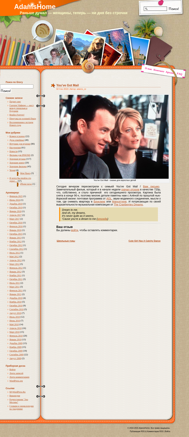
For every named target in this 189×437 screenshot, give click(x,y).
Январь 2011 (15, 294)
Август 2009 (15, 358)
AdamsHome (35, 7)
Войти (12, 369)
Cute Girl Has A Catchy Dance (145, 241)
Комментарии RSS (155, 431)
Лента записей (16, 373)
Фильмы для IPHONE (19, 155)
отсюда (102, 218)
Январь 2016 (15, 230)
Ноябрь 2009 (15, 347)
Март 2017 (14, 219)
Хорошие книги (16, 162)
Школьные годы (66, 241)
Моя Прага (25, 173)
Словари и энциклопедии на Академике (21, 407)
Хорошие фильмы (18, 166)
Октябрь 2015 (16, 234)
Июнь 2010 (14, 320)
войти (74, 230)
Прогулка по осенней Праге (22, 118)
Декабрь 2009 (15, 343)
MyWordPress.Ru (17, 392)
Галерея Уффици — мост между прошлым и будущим (21, 108)
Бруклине (99, 201)
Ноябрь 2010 (15, 302)
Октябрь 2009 (16, 351)
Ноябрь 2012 (15, 241)
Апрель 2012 (15, 260)
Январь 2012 (15, 271)
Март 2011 (14, 286)
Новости (13, 151)
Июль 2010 (14, 317)
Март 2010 (14, 332)
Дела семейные (16, 140)
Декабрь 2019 (15, 203)
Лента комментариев (19, 377)
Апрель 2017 (15, 215)
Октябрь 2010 (16, 305)
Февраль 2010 (16, 335)
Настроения (15, 147)
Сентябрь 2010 (16, 309)
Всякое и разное (17, 136)
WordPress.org (16, 381)
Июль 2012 (14, 252)
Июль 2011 (14, 283)
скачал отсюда (130, 189)
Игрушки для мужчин (19, 144)
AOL (109, 198)
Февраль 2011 (16, 290)
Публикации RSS (137, 431)
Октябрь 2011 (15, 279)
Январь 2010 (15, 339)
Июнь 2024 (14, 200)
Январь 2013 (15, 237)
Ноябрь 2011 (15, 275)
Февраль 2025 (16, 196)
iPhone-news (26, 184)
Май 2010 (14, 324)
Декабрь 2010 (15, 298)
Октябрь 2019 (16, 207)
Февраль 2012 (16, 268)
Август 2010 (15, 313)
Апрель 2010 (15, 328)
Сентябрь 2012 (16, 249)
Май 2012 (14, 256)
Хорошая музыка (17, 159)
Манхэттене (119, 201)
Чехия (12, 170)
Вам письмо (151, 186)
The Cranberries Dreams (128, 204)
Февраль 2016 (16, 226)
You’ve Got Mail (67, 85)
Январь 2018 (15, 211)
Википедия (14, 395)
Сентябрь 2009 (16, 354)
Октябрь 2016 (16, 222)
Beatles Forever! (16, 114)
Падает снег (15, 101)
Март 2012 (14, 264)
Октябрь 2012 (16, 245)
